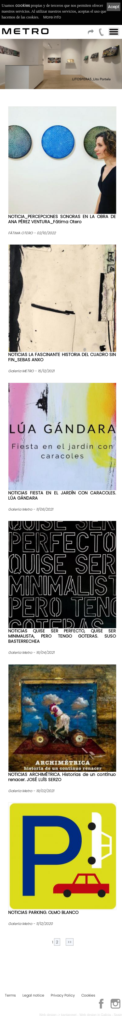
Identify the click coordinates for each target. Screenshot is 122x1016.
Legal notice (33, 995)
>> (70, 942)
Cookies (88, 995)
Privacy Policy (63, 995)
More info (52, 17)
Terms (10, 995)
